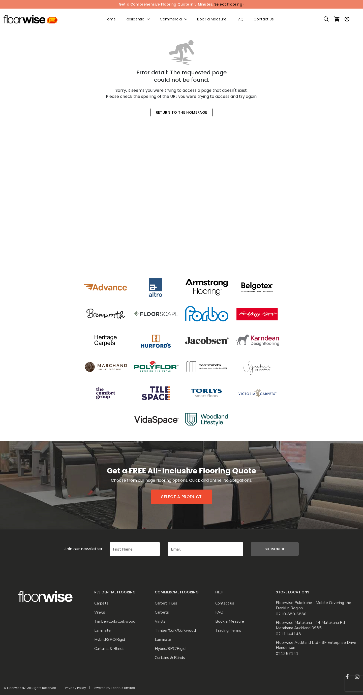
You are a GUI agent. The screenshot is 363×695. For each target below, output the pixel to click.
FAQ (240, 19)
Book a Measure (211, 19)
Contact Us (264, 19)
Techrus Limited (123, 688)
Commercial (171, 19)
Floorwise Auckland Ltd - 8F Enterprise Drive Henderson (316, 645)
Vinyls (99, 612)
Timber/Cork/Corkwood (114, 621)
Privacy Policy (75, 688)
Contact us (224, 603)
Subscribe (275, 549)
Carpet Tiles (166, 603)
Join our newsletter (76, 549)
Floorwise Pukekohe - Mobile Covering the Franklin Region (313, 605)
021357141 (287, 653)
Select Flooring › (229, 4)
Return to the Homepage (181, 112)
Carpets (101, 603)
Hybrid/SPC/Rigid (109, 639)
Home (110, 19)
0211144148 (288, 634)
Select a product (181, 497)
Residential (135, 19)
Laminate (102, 630)
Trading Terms (228, 630)
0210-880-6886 (291, 614)
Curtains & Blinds (109, 648)
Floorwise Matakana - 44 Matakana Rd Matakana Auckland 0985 (310, 625)
